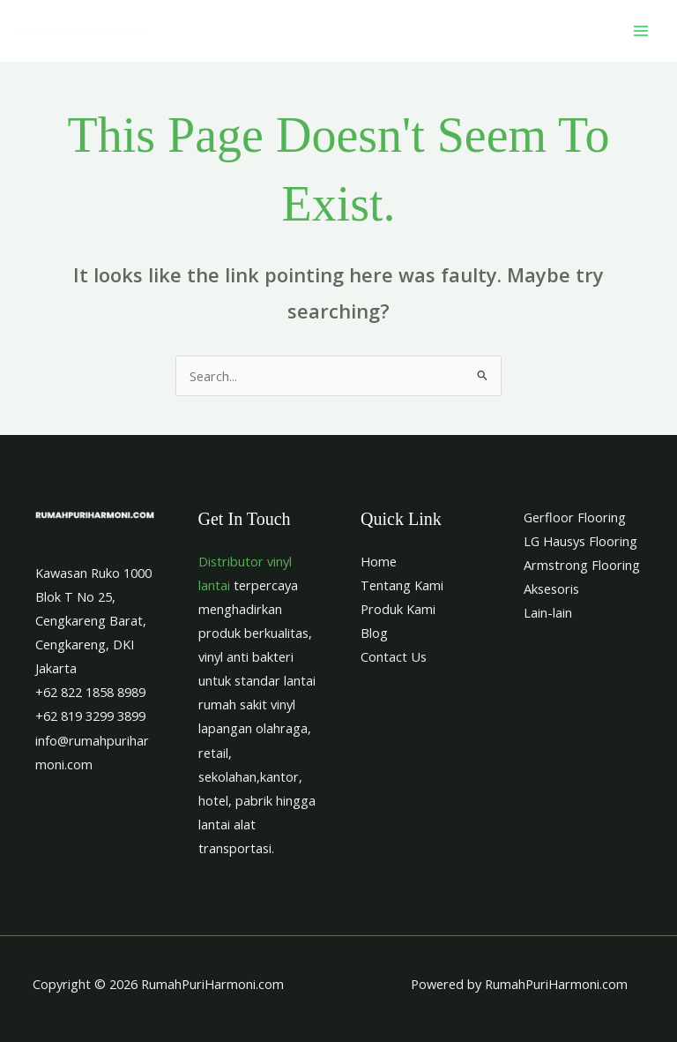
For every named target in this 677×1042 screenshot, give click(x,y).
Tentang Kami (402, 585)
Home (379, 561)
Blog (374, 632)
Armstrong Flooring (582, 564)
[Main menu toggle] (640, 30)
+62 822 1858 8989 (90, 692)
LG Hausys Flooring (580, 541)
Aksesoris (551, 588)
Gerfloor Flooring (575, 517)
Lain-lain (548, 612)
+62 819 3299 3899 (90, 715)
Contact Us (394, 656)
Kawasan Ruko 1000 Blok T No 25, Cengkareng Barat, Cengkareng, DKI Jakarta (93, 620)
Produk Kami (398, 609)
